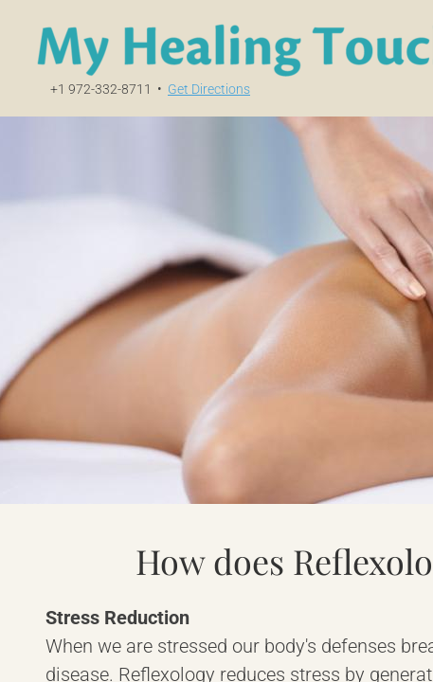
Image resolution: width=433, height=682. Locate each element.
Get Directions (209, 89)
